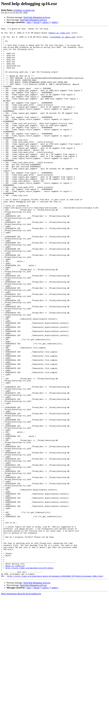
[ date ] (29, 22)
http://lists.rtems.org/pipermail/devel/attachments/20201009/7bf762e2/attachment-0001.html (55, 686)
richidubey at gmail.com (24, 10)
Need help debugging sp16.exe (36, 17)
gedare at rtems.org (59, 34)
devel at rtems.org (14, 673)
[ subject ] (45, 22)
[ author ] (54, 22)
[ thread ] (37, 22)
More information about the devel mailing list (21, 703)
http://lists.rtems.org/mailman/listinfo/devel (29, 676)
